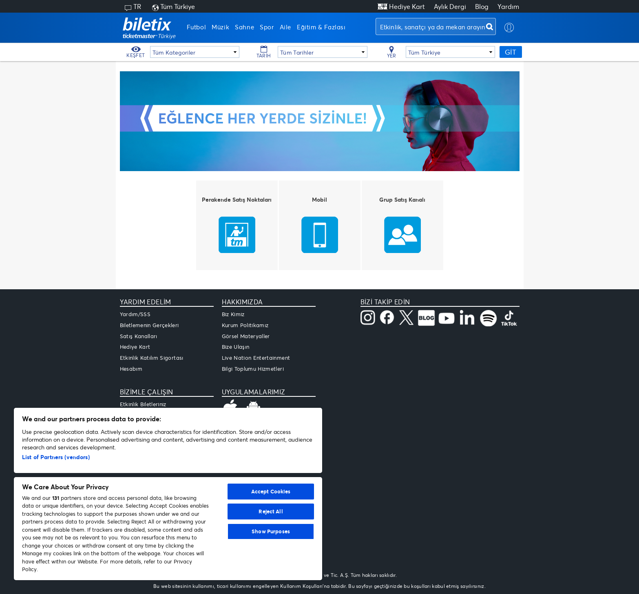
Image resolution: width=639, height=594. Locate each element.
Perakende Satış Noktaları (237, 199)
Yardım (508, 6)
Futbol (196, 27)
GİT (510, 52)
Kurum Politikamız (245, 325)
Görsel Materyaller (246, 336)
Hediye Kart (407, 6)
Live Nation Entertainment (256, 357)
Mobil (319, 199)
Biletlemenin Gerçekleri (149, 325)
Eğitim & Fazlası (321, 27)
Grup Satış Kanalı (402, 199)
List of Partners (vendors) (56, 457)
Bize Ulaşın (236, 346)
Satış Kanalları (138, 336)
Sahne (244, 27)
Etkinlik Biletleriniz (143, 404)
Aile (285, 27)
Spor (267, 27)
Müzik (220, 27)
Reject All (271, 511)
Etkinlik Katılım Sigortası (152, 357)
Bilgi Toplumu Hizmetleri (253, 368)
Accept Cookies (271, 491)
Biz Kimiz (233, 314)
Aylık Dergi (450, 6)
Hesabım (131, 368)
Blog (482, 6)
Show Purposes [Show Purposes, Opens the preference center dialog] (271, 531)
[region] (168, 494)
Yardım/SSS (135, 314)
